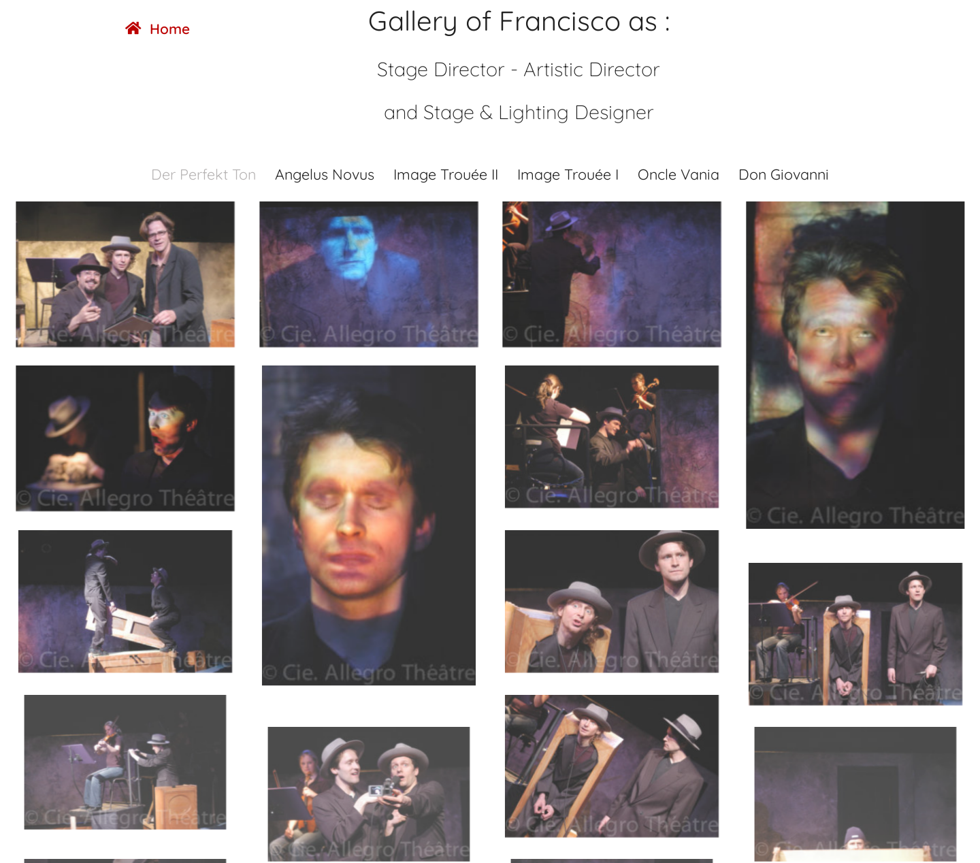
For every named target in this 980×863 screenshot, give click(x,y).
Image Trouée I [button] (568, 174)
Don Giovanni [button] (783, 174)
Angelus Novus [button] (324, 174)
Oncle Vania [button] (678, 174)
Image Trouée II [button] (445, 174)
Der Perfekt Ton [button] (203, 174)
